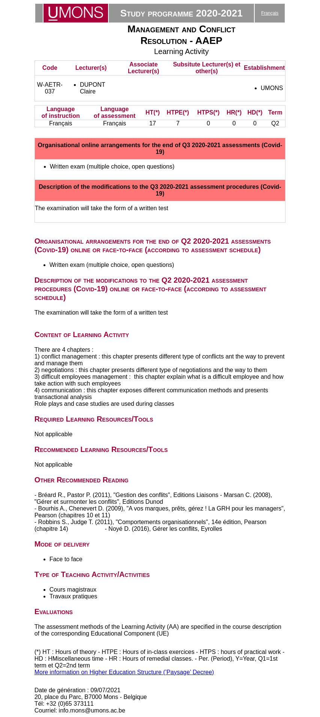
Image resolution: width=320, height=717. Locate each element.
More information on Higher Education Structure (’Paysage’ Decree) (124, 672)
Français (269, 13)
